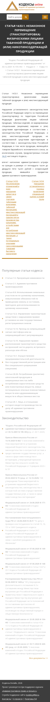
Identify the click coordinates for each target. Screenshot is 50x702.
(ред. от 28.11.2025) (25, 429)
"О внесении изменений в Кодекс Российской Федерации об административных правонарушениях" (25, 508)
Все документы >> (38, 659)
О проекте (18, 699)
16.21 (4, 156)
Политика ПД (31, 699)
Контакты (6, 699)
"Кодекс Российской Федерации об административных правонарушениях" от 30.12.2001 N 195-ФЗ (23, 63)
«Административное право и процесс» (19, 691)
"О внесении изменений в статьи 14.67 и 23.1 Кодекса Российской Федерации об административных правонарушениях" (25, 569)
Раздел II (31, 66)
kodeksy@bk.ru (32, 695)
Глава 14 (43, 66)
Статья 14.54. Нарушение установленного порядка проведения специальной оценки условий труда (37, 190)
